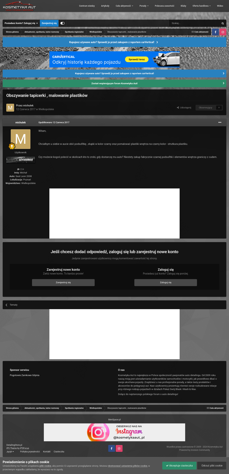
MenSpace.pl (114, 419)
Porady (140, 9)
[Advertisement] (114, 213)
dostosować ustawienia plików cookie (127, 466)
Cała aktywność (121, 9)
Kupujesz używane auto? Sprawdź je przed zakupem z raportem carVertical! (111, 42)
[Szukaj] (186, 23)
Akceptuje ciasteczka (179, 465)
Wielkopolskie (46, 109)
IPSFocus (24, 448)
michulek (28, 105)
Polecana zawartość (162, 9)
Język (10, 451)
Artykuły (103, 9)
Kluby (181, 9)
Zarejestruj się (49, 23)
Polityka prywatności (30, 451)
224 (20, 169)
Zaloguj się (165, 282)
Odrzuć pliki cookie (212, 465)
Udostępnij (184, 107)
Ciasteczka (59, 451)
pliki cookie (45, 466)
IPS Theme (11, 448)
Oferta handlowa (198, 9)
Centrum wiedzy (84, 9)
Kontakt (46, 451)
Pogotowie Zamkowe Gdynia (24, 375)
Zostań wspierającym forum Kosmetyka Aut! (114, 83)
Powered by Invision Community (194, 450)
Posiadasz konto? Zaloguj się (21, 23)
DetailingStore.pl (14, 445)
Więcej (218, 9)
